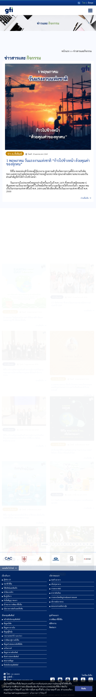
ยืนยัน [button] (83, 689)
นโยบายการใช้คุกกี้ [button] (38, 693)
